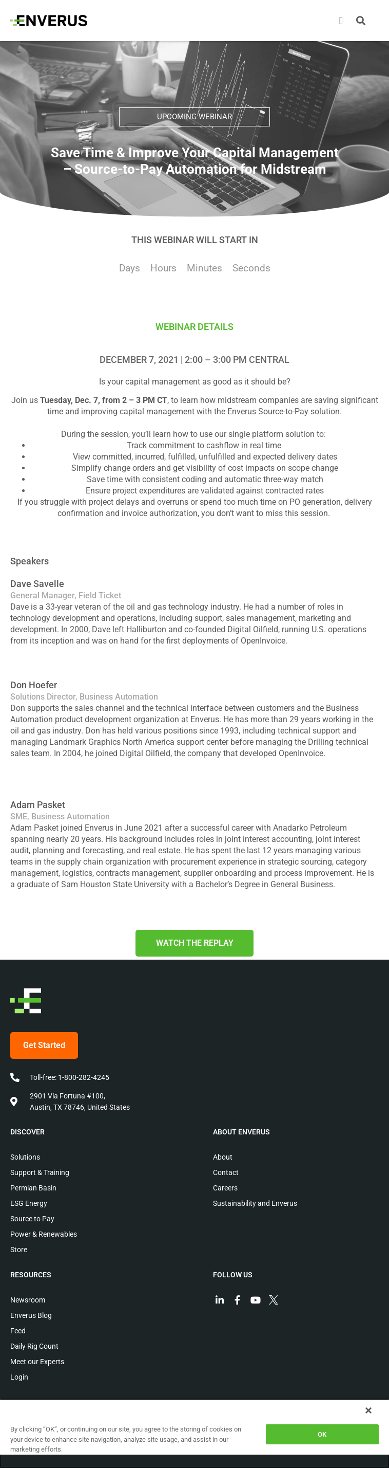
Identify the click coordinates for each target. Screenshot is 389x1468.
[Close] (368, 1410)
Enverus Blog (31, 1315)
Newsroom (27, 1300)
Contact (226, 1172)
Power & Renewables (43, 1234)
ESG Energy (28, 1203)
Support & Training (39, 1172)
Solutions (25, 1157)
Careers (225, 1188)
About (222, 1157)
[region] (194, 1433)
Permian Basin (33, 1188)
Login (19, 1377)
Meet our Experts (37, 1361)
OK (322, 1434)
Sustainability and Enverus (255, 1203)
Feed (18, 1331)
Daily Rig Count (34, 1346)
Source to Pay (32, 1219)
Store (18, 1249)
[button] (360, 20)
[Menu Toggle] (341, 20)
